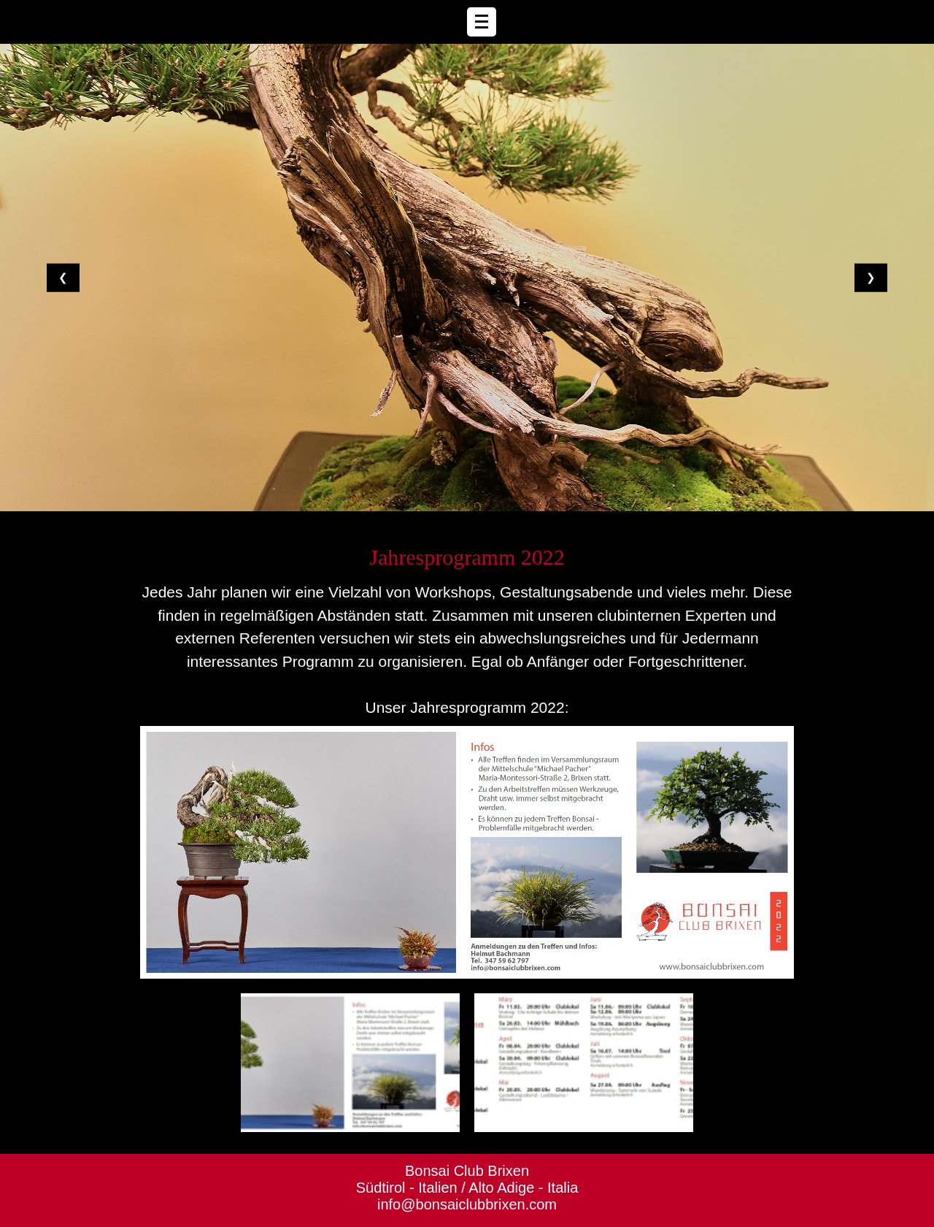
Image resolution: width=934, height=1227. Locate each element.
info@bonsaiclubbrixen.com (467, 1204)
